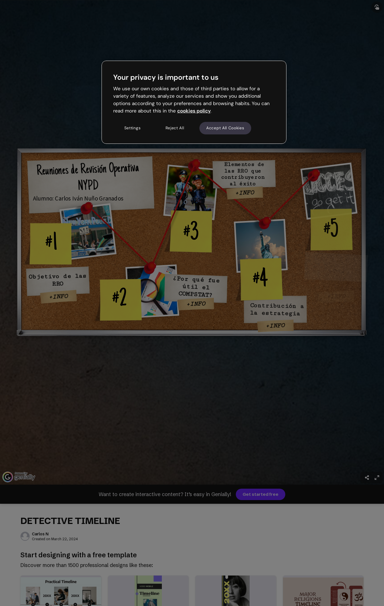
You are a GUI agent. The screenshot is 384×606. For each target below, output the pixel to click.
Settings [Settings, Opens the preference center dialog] (132, 127)
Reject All (175, 127)
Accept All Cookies (225, 127)
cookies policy (194, 111)
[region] (194, 102)
